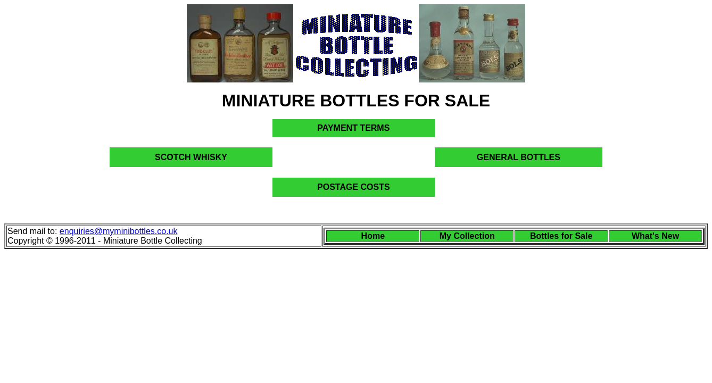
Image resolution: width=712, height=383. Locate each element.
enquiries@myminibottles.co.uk (119, 231)
